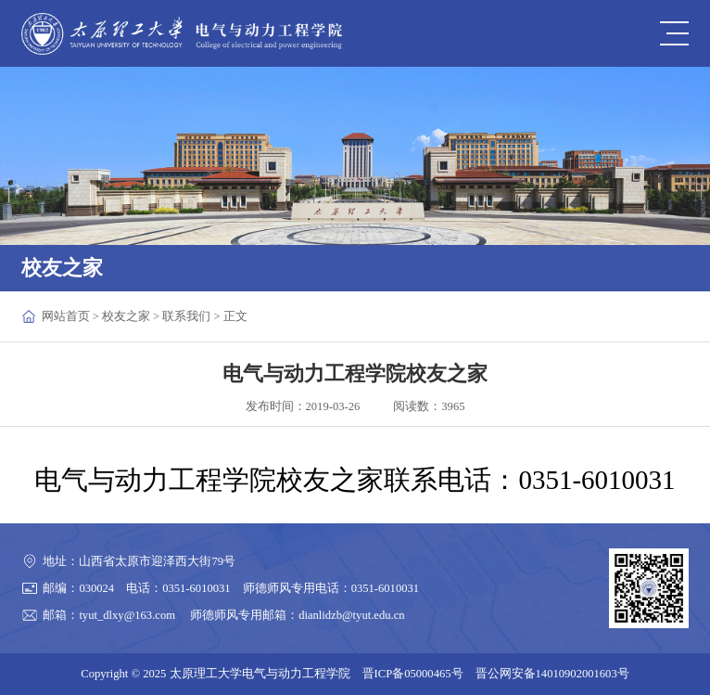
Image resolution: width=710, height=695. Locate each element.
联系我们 (186, 316)
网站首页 (66, 316)
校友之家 (126, 316)
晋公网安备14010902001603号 (552, 673)
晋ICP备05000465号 (412, 673)
